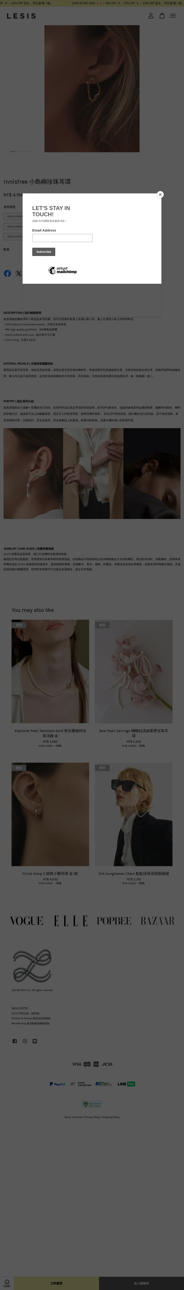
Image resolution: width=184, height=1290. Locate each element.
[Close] (160, 194)
